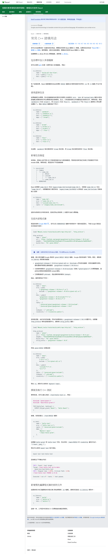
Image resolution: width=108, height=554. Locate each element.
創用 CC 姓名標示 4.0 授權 (57, 517)
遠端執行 (28, 12)
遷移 (46, 12)
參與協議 (72, 19)
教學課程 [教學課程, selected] (38, 12)
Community (67, 2)
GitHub (102, 2)
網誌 (28, 533)
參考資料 (49, 2)
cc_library (64, 54)
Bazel (32, 34)
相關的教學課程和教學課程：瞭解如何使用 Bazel (22, 8)
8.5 (88, 44)
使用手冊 (38, 34)
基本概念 (12, 12)
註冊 (80, 19)
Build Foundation (36, 19)
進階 (20, 12)
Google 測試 (43, 224)
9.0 (79, 44)
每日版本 (71, 44)
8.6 (85, 44)
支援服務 (70, 533)
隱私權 (34, 550)
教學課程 (46, 34)
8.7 (82, 44)
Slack (69, 539)
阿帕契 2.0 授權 (78, 517)
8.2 (97, 44)
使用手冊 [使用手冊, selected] (39, 2)
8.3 (94, 44)
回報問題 (36, 43)
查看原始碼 (49, 43)
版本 (3, 12)
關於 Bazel (19, 2)
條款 (28, 550)
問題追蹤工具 (71, 536)
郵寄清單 (63, 19)
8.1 (100, 44)
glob (40, 65)
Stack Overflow (72, 542)
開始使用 (29, 2)
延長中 (58, 2)
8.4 (91, 44)
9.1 (76, 44)
